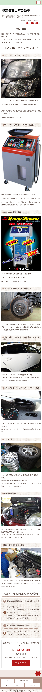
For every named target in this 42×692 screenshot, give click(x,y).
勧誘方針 (32, 685)
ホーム (8, 680)
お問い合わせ (24, 680)
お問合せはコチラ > (21, 663)
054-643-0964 (23, 650)
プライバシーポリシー (13, 685)
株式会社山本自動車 (16, 10)
